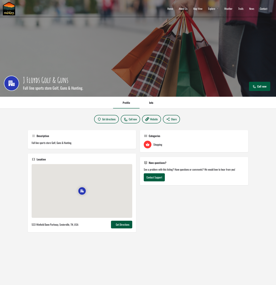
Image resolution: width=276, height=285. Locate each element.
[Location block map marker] (82, 191)
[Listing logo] (11, 83)
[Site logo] (9, 8)
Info (151, 103)
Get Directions (122, 224)
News (251, 9)
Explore (211, 9)
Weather (228, 9)
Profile (126, 103)
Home (170, 9)
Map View (197, 9)
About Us (183, 9)
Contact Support (154, 177)
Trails (240, 9)
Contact (263, 9)
